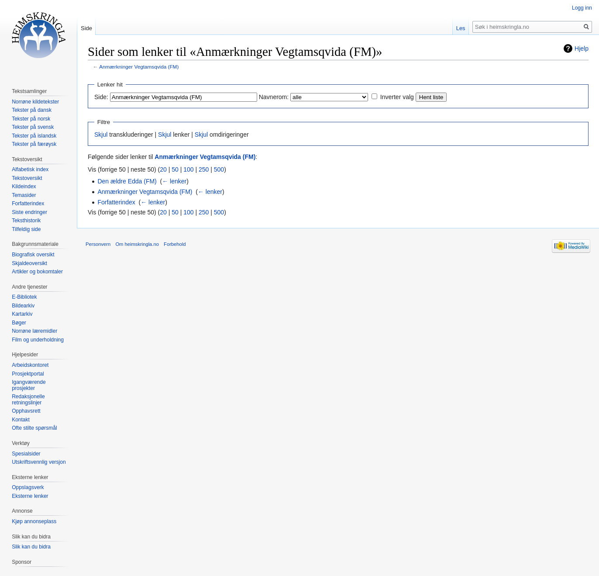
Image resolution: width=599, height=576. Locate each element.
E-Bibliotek (24, 297)
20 (163, 169)
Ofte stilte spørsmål (34, 428)
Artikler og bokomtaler (37, 272)
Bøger (19, 323)
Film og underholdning (38, 340)
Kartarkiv (22, 314)
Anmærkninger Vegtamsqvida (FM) (139, 66)
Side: (101, 96)
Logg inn (582, 8)
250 (204, 169)
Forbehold (175, 244)
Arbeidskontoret (30, 365)
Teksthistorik (26, 220)
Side (86, 28)
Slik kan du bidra (31, 547)
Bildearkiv (23, 306)
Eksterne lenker (30, 496)
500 (219, 169)
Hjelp (582, 48)
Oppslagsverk (28, 487)
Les (460, 28)
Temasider (24, 195)
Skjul (100, 134)
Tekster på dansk (32, 110)
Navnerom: (274, 96)
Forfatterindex (116, 202)
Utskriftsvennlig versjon (38, 462)
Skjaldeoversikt (29, 263)
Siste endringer (29, 212)
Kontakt (21, 420)
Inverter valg (397, 96)
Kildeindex (24, 186)
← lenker (174, 181)
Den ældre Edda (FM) (126, 181)
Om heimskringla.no (136, 244)
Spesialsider (26, 454)
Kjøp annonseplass (34, 521)
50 (175, 169)
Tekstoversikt (27, 178)
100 (188, 169)
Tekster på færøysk (34, 144)
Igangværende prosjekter (28, 385)
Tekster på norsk (31, 119)
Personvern (98, 244)
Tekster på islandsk (34, 136)
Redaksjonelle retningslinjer (28, 399)
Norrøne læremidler (34, 331)
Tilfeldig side (26, 229)
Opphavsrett (26, 411)
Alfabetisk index (30, 169)
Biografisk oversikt (33, 255)
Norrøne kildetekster (35, 102)
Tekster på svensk (33, 127)
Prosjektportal (28, 374)
